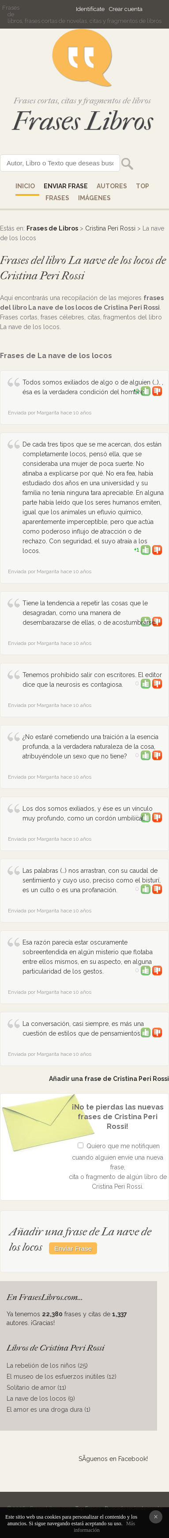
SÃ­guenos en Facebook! (113, 1458)
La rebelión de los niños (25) (47, 1365)
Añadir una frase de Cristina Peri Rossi (109, 1078)
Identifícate (90, 9)
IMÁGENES (94, 197)
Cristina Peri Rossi (110, 228)
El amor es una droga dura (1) (48, 1409)
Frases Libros (82, 121)
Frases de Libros (52, 228)
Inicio (25, 186)
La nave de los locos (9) (41, 1398)
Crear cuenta (126, 9)
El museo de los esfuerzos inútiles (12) (61, 1376)
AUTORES (112, 186)
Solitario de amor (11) (36, 1387)
